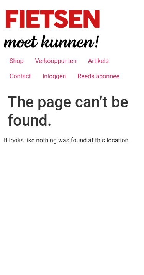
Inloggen (54, 76)
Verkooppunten (55, 61)
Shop (16, 61)
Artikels (98, 61)
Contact (20, 76)
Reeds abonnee (98, 76)
